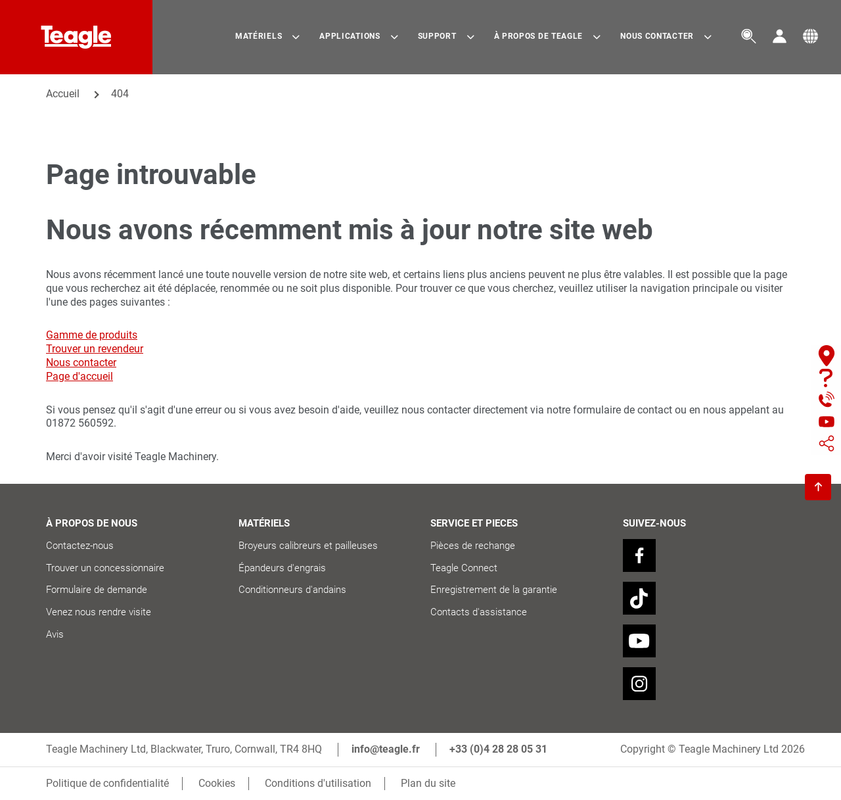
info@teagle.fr (386, 749)
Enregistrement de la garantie (493, 590)
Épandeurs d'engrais (282, 568)
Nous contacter (81, 362)
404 (120, 93)
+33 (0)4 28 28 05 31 (498, 749)
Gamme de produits (91, 335)
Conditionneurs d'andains (292, 590)
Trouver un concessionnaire (105, 568)
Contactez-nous (80, 546)
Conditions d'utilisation (318, 783)
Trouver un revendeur (94, 348)
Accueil (63, 93)
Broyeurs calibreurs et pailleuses (309, 546)
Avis (55, 634)
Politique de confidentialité (107, 783)
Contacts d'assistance (478, 612)
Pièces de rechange (472, 546)
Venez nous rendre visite (98, 612)
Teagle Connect (463, 568)
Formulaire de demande (96, 590)
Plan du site (428, 783)
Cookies (216, 783)
